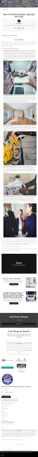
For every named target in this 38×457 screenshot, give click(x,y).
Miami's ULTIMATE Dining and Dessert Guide (8, 403)
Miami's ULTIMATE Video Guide (6, 405)
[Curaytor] (6, 397)
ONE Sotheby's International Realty (11, 35)
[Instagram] (12, 392)
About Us (2, 410)
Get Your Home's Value (4, 408)
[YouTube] (10, 392)
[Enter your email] (20, 340)
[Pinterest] (7, 392)
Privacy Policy (19, 446)
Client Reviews (3, 411)
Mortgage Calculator (4, 420)
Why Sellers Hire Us (4, 413)
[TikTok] (14, 392)
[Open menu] (36, 2)
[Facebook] (1, 392)
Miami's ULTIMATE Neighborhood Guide (7, 401)
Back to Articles (5, 9)
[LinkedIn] (5, 392)
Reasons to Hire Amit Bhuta (12, 279)
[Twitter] (3, 392)
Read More (13, 284)
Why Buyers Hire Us (4, 415)
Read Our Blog (3, 406)
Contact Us (3, 418)
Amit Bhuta (3, 35)
